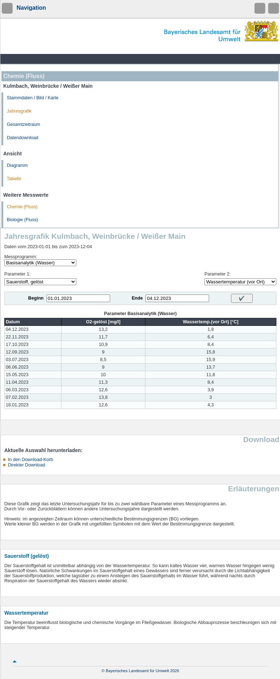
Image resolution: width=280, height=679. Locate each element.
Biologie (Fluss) (22, 219)
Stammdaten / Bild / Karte (33, 97)
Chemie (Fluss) (22, 206)
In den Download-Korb (30, 459)
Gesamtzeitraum (23, 124)
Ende (137, 298)
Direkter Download (26, 465)
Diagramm (17, 165)
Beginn (36, 298)
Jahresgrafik (19, 111)
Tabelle (14, 178)
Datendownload (23, 137)
